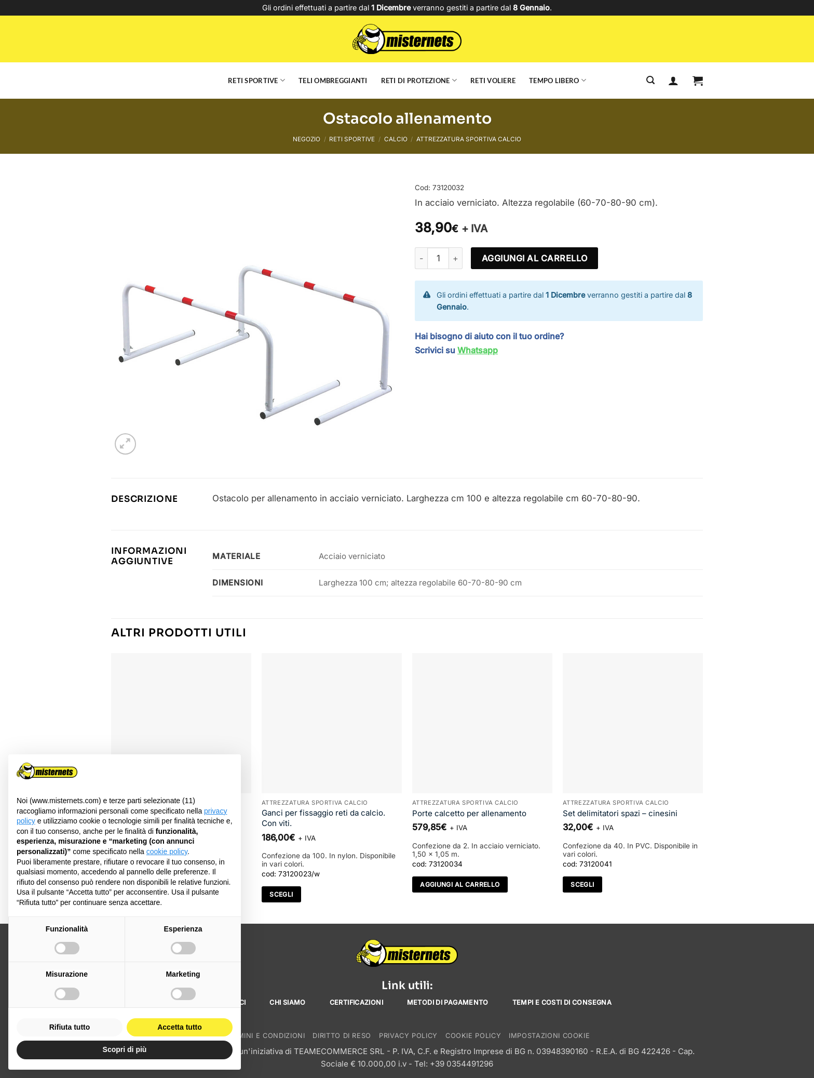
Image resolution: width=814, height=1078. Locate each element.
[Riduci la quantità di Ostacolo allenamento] (421, 258)
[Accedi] (673, 80)
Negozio (306, 139)
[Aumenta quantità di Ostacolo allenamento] (456, 258)
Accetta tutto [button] (179, 1027)
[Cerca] (650, 80)
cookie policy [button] (166, 851)
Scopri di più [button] (125, 1049)
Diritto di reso (342, 1036)
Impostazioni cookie (549, 1036)
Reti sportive (256, 80)
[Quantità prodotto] (438, 258)
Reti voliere (492, 80)
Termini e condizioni (264, 1036)
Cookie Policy (473, 1036)
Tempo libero (557, 80)
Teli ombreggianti (333, 80)
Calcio (396, 139)
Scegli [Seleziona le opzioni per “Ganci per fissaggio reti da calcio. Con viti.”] (281, 894)
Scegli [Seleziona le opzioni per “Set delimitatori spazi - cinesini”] (582, 884)
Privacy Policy (408, 1036)
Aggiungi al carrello (535, 258)
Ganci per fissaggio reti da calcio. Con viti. (323, 818)
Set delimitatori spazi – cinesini (620, 813)
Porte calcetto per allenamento (469, 813)
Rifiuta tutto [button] (69, 1027)
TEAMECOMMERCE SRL (339, 1051)
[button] (698, 80)
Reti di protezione (419, 80)
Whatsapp (477, 350)
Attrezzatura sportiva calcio (468, 139)
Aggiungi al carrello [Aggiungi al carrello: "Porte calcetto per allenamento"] (459, 884)
